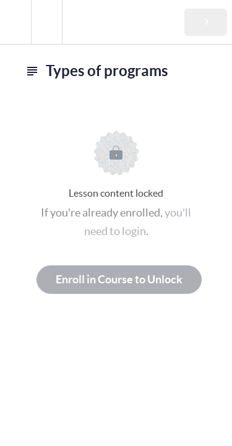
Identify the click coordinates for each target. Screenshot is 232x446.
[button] (15, 22)
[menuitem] (46, 22)
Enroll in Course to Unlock (119, 279)
